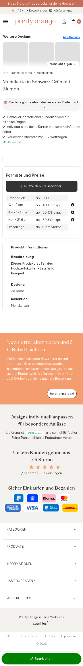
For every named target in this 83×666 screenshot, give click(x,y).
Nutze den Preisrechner (41, 186)
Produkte (15, 547)
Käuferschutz (63, 10)
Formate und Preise (25, 175)
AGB (10, 636)
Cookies (49, 636)
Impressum (68, 636)
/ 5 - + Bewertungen (32, 10)
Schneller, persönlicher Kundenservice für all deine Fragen (35, 119)
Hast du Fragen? (21, 581)
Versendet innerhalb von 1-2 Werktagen (34, 139)
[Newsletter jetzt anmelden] (62, 393)
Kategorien (16, 529)
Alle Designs (71, 37)
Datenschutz (28, 636)
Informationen (19, 564)
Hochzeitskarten (21, 72)
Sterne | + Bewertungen (41, 473)
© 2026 (41, 643)
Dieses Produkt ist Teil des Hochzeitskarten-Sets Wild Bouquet (32, 268)
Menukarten (45, 72)
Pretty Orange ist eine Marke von (41, 620)
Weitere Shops (19, 598)
